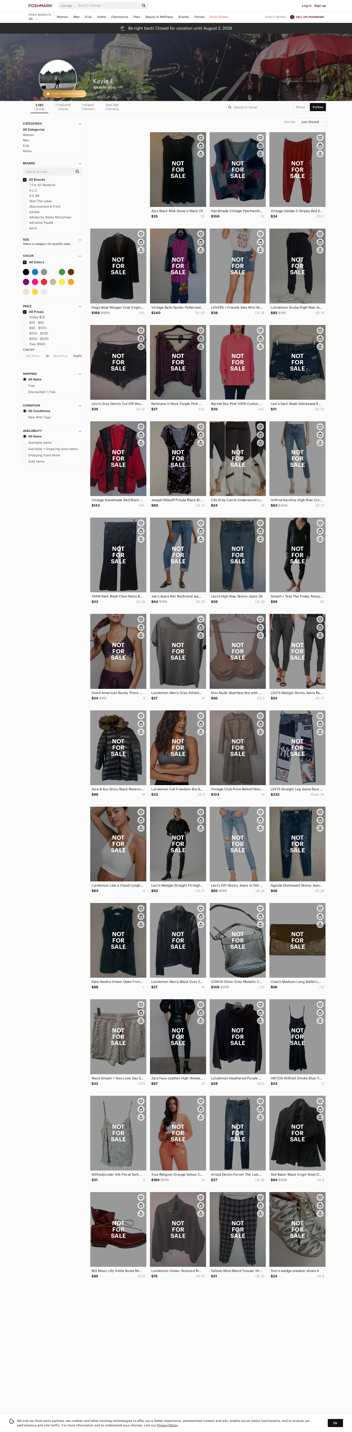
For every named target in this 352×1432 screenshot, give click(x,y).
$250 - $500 (36, 339)
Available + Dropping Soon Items (50, 449)
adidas (31, 212)
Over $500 (34, 344)
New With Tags (37, 417)
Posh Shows (219, 17)
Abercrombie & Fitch (42, 206)
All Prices (33, 312)
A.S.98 (31, 196)
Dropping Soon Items (41, 455)
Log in (307, 6)
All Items (32, 379)
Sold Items (34, 461)
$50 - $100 (34, 328)
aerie (30, 228)
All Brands (34, 180)
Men (76, 17)
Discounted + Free (39, 392)
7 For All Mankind (39, 185)
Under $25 (34, 317)
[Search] (108, 5)
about (300, 107)
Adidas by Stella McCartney (47, 217)
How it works (275, 17)
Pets (137, 17)
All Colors (33, 262)
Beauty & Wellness (159, 17)
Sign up (320, 6)
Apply (77, 356)
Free (29, 386)
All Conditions (36, 411)
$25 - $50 (33, 323)
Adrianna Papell (38, 223)
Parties (199, 17)
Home (101, 17)
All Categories (34, 129)
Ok (335, 1423)
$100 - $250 (35, 333)
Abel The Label (37, 201)
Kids (88, 17)
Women (62, 17)
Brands (183, 17)
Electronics (119, 17)
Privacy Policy (167, 1425)
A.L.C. (30, 190)
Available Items (37, 443)
